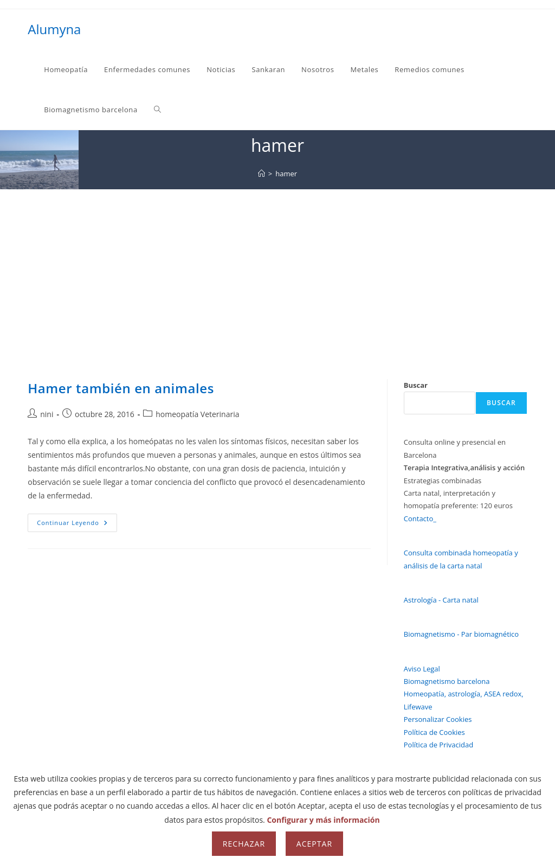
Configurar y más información (323, 820)
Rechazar (244, 844)
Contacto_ (420, 518)
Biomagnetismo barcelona (447, 681)
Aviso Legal (422, 669)
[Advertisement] (277, 271)
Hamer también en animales (121, 388)
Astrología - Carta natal (441, 600)
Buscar (416, 385)
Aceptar (314, 844)
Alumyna (54, 29)
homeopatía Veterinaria (197, 414)
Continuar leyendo (77, 524)
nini (46, 414)
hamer (286, 173)
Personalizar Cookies (438, 719)
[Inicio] (261, 173)
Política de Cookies (434, 732)
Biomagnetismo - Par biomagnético (461, 634)
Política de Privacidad (438, 745)
